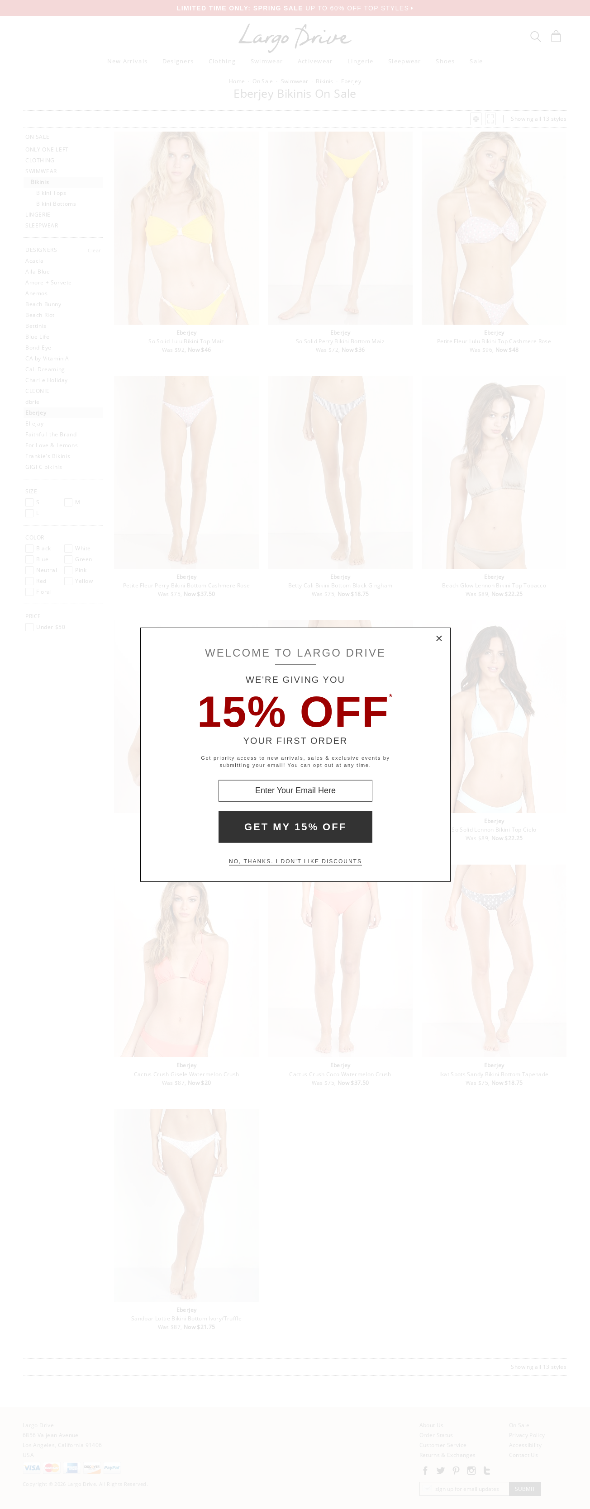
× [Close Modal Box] (439, 638)
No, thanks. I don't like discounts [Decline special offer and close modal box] (295, 861)
